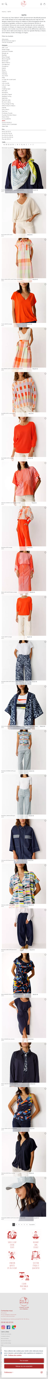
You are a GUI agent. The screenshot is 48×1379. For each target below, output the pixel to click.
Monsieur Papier (7, 94)
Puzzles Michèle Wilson (9, 115)
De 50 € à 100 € (7, 133)
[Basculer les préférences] (8, 1372)
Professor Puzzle (7, 113)
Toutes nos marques (6, 1334)
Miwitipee (5, 92)
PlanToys (4, 111)
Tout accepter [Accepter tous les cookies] (24, 1360)
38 (6, 144)
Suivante (32, 1224)
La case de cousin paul (9, 79)
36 (8, 144)
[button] (2, 4)
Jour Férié (5, 76)
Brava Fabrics (6, 62)
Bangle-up (5, 53)
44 (24, 144)
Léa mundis (5, 83)
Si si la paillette (6, 119)
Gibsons (4, 72)
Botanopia (5, 61)
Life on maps (6, 85)
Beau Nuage (6, 57)
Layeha (4, 81)
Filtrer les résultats (7, 36)
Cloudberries (6, 64)
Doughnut (5, 66)
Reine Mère (5, 117)
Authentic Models (7, 51)
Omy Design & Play (8, 104)
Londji (4, 87)
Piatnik (4, 107)
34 (13, 144)
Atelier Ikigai (5, 49)
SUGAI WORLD (7, 122)
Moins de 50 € (6, 131)
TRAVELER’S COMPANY (9, 124)
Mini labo (4, 91)
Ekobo (4, 70)
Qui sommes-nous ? (6, 1340)
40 (4, 144)
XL (22, 144)
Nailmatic (5, 98)
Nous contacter (5, 1338)
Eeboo (4, 68)
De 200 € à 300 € (7, 137)
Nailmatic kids (6, 100)
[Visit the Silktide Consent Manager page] (41, 1372)
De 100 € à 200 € (7, 135)
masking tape (6, 89)
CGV (2, 1345)
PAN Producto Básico (8, 106)
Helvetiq (4, 74)
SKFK (3, 120)
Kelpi (3, 77)
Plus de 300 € (6, 139)
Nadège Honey (6, 96)
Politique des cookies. (15, 1355)
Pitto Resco (5, 109)
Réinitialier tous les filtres (8, 147)
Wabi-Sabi (5, 126)
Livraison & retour (5, 1336)
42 (11, 144)
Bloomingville (6, 59)
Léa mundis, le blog (6, 1343)
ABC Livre (5, 47)
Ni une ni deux (6, 102)
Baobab (4, 55)
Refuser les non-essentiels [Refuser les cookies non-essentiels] (24, 1366)
